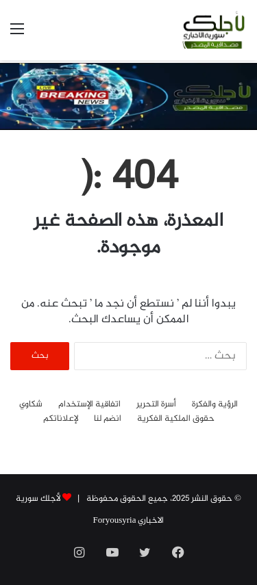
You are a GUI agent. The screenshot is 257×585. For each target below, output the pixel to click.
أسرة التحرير (156, 405)
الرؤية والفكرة (215, 405)
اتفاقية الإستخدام (89, 405)
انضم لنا (107, 419)
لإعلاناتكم (60, 419)
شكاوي (30, 405)
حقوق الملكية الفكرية (176, 419)
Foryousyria (114, 520)
